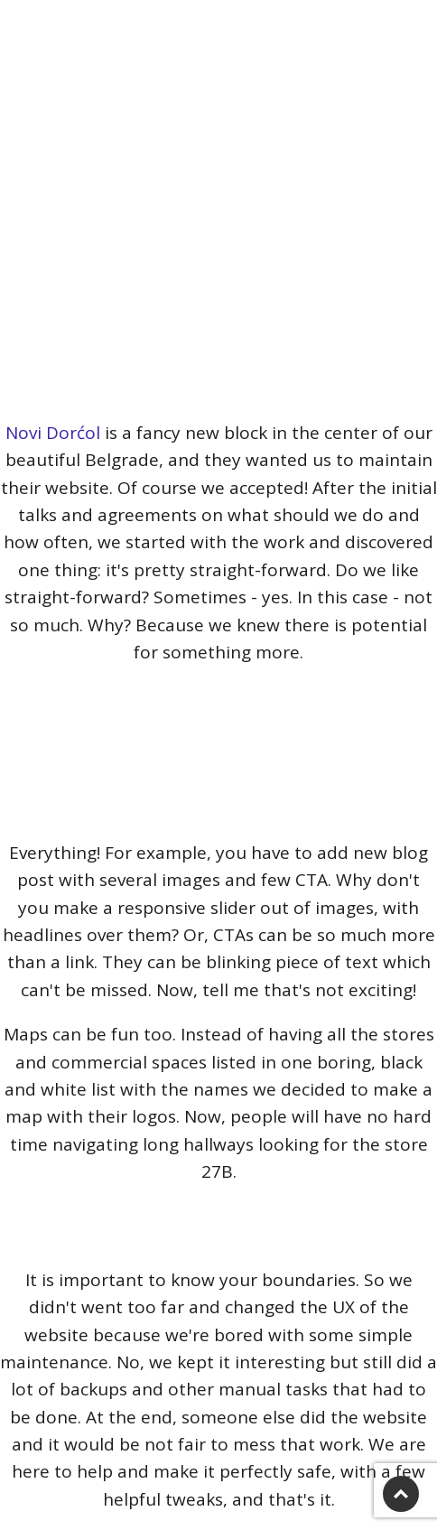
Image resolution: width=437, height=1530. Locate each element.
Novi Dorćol (52, 432)
